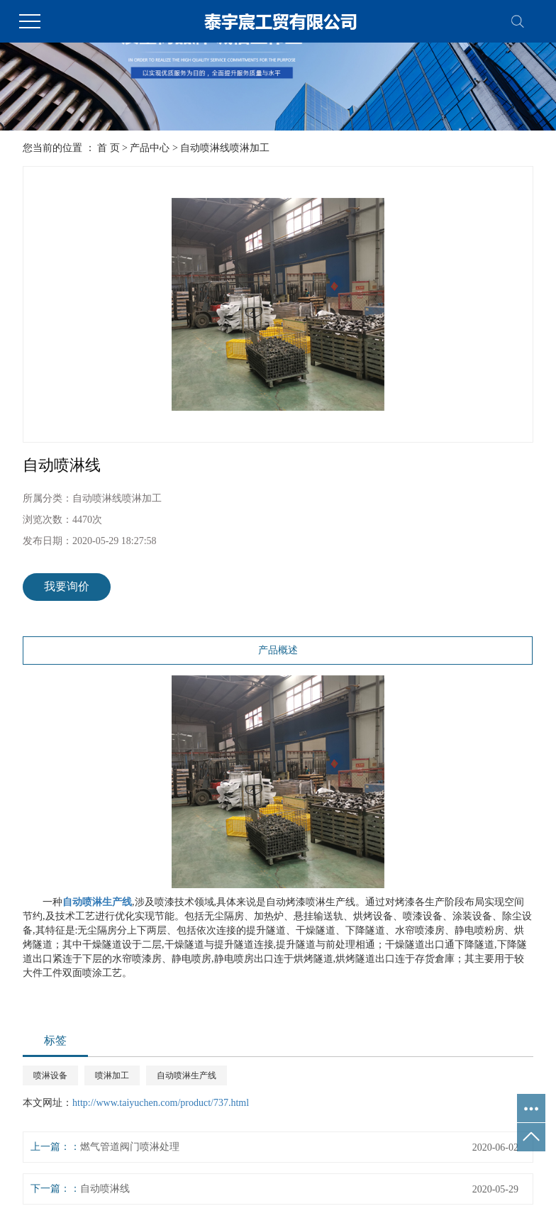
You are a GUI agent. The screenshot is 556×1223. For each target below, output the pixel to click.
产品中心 (149, 148)
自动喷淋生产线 (186, 1075)
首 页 (108, 148)
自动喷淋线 (105, 1188)
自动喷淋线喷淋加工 (224, 148)
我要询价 (66, 586)
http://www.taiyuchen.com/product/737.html (160, 1102)
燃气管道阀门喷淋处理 (129, 1146)
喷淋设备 (50, 1075)
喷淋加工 (112, 1075)
